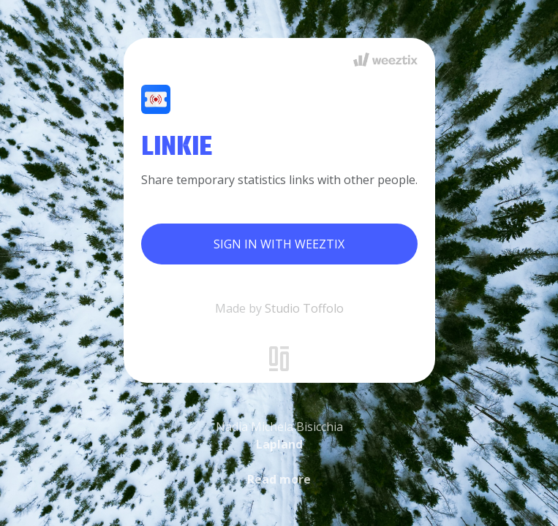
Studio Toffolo (304, 308)
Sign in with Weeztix (279, 244)
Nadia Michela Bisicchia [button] (279, 453)
